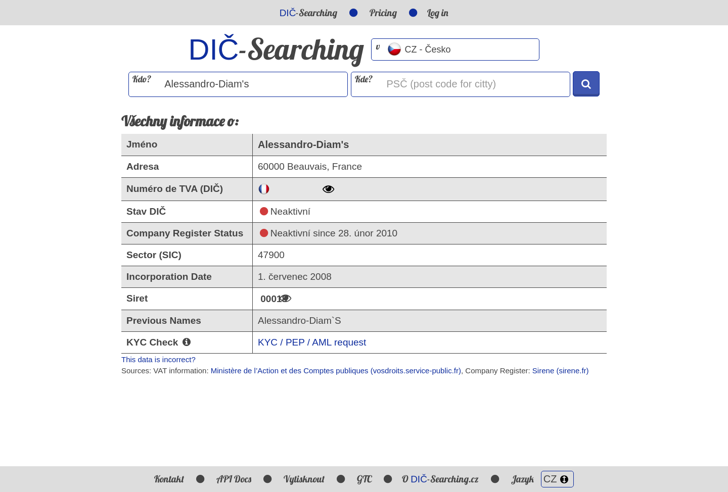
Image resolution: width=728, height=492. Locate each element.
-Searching (309, 13)
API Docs (233, 479)
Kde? (364, 79)
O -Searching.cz (440, 479)
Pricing (383, 13)
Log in (437, 13)
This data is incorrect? (158, 359)
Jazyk (542, 479)
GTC (364, 479)
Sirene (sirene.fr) (560, 370)
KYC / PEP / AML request (312, 342)
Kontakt (169, 479)
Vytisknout (304, 479)
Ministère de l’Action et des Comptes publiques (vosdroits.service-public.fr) (336, 370)
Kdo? (141, 79)
